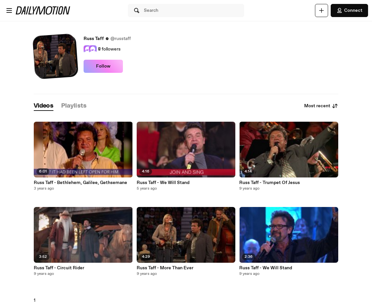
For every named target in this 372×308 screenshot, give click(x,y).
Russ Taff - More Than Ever (165, 268)
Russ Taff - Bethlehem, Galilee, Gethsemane (80, 182)
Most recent (321, 106)
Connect (349, 10)
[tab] (43, 106)
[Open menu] (9, 10)
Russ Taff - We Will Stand (163, 182)
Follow (103, 66)
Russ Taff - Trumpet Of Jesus (269, 182)
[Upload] (321, 10)
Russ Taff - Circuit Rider (59, 268)
